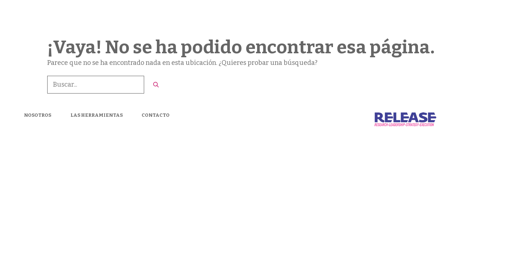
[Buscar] (156, 85)
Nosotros (362, 18)
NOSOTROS (37, 115)
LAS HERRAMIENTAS (415, 18)
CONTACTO (471, 18)
